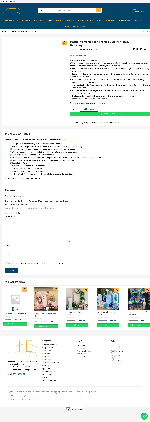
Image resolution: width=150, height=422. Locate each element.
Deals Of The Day (79, 26)
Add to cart (89, 109)
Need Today (138, 21)
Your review (10, 217)
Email (8, 254)
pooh (89, 122)
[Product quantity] (73, 109)
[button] (144, 416)
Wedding (99, 21)
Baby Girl (59, 21)
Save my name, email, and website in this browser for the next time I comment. (37, 263)
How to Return (82, 354)
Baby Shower (38, 21)
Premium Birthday (29, 31)
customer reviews (85, 49)
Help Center (81, 343)
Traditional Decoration (85, 21)
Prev (141, 31)
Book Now (12, 325)
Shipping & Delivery (84, 349)
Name (8, 245)
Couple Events (26, 21)
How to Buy (81, 346)
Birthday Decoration (11, 21)
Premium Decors (124, 21)
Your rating (10, 213)
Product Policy (82, 351)
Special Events (110, 21)
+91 (10, 372)
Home (4, 31)
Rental (67, 26)
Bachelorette (70, 21)
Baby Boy (49, 21)
